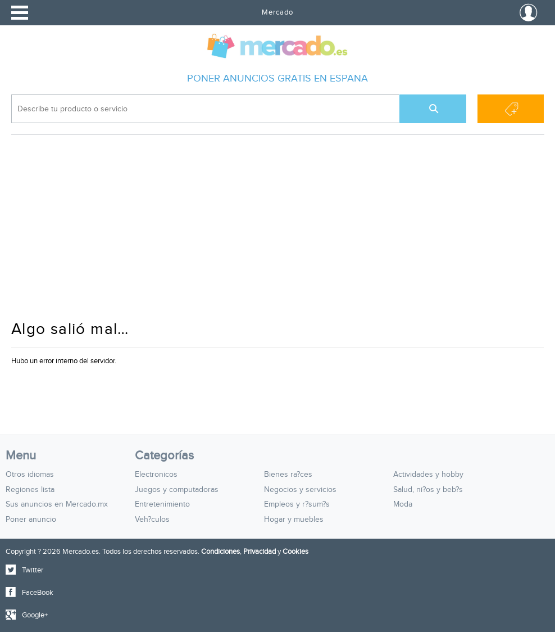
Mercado (277, 12)
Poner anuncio (31, 519)
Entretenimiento (162, 504)
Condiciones (220, 551)
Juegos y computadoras (177, 489)
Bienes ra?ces (288, 474)
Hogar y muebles (294, 519)
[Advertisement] (277, 233)
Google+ (35, 615)
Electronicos (156, 474)
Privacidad (259, 551)
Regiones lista (30, 489)
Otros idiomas (30, 474)
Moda (402, 504)
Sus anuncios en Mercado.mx (57, 504)
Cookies (295, 551)
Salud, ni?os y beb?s (428, 489)
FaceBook (37, 592)
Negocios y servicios (300, 489)
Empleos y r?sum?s (297, 504)
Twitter (32, 570)
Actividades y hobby (428, 474)
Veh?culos (152, 519)
